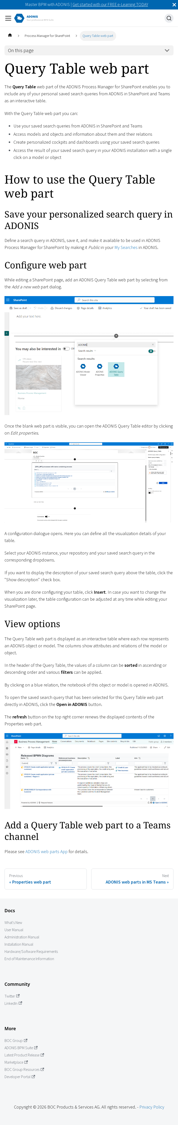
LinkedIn (13, 1003)
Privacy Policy (151, 1107)
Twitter (12, 996)
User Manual (13, 929)
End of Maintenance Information (29, 958)
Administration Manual (21, 937)
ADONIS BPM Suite (21, 1047)
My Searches (126, 247)
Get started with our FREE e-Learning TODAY (110, 4)
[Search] (169, 18)
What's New (13, 922)
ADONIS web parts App (46, 851)
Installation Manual (18, 944)
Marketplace (16, 1062)
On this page (21, 50)
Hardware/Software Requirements (31, 951)
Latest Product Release (24, 1055)
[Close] (174, 4)
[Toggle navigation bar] (8, 18)
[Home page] (9, 36)
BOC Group (15, 1040)
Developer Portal (19, 1076)
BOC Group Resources (24, 1069)
